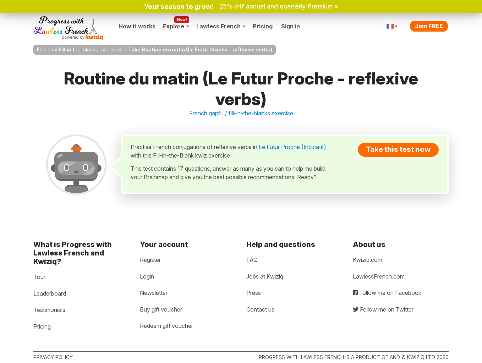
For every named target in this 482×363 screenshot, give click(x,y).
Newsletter (154, 292)
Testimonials (49, 309)
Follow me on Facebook (387, 292)
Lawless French (221, 26)
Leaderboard (49, 293)
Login (147, 276)
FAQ (252, 259)
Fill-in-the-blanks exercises (90, 49)
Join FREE (429, 25)
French (45, 49)
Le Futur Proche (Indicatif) (292, 146)
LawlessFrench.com (379, 276)
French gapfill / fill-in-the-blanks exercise (241, 113)
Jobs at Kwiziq (264, 276)
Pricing (263, 26)
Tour (39, 276)
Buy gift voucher (161, 309)
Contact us (260, 309)
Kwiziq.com (367, 259)
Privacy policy (53, 357)
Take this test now (398, 149)
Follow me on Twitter (383, 309)
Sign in (290, 26)
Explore (176, 26)
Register (150, 259)
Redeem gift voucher (166, 325)
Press (253, 292)
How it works (137, 26)
